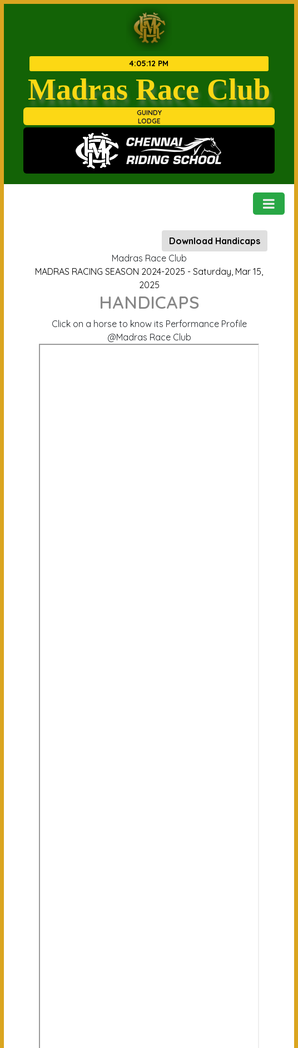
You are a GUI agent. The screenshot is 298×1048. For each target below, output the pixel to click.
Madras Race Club (149, 89)
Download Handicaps (214, 240)
